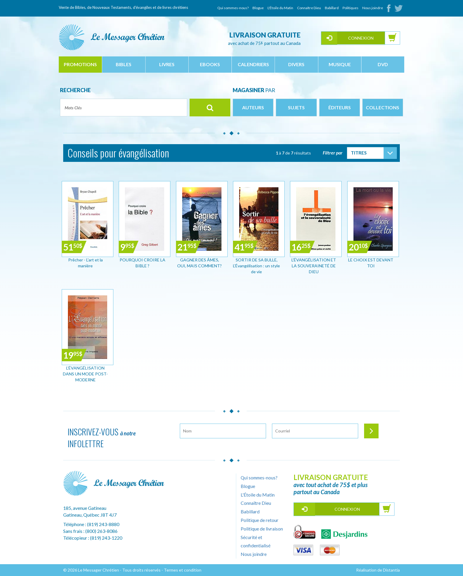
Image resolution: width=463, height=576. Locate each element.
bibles (123, 64)
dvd (383, 64)
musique (340, 64)
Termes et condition (182, 569)
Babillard (332, 8)
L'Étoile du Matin (280, 8)
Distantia (391, 569)
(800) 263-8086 (101, 531)
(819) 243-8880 (103, 524)
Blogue (258, 8)
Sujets (296, 107)
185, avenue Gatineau (84, 508)
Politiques (350, 8)
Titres (359, 152)
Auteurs (253, 107)
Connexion (361, 37)
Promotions (80, 64)
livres (167, 64)
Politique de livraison (262, 528)
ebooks (210, 64)
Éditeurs (339, 107)
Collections (382, 107)
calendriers (253, 64)
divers (296, 64)
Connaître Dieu (309, 8)
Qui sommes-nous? (233, 8)
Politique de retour (259, 520)
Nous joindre (372, 8)
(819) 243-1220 (106, 538)
